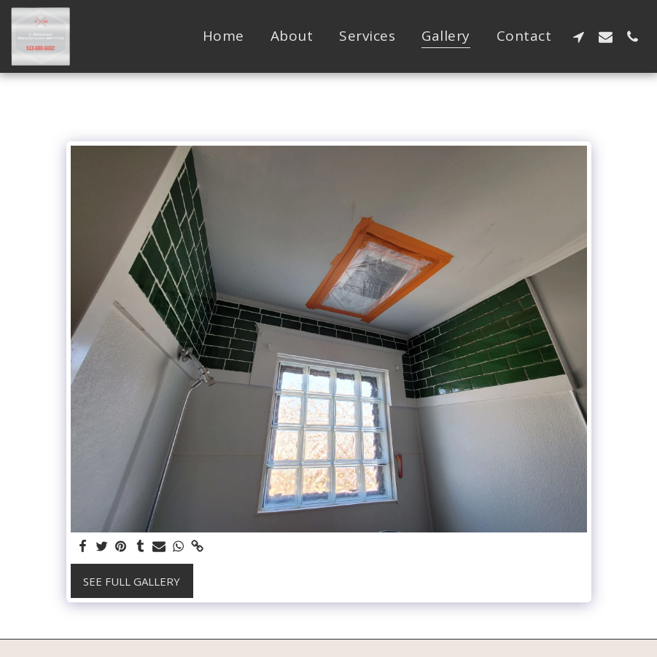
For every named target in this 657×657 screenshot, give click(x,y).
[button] (578, 36)
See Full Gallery (131, 581)
